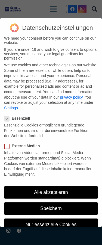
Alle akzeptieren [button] (51, 192)
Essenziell (19, 118)
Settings (11, 108)
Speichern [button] (51, 208)
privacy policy (71, 97)
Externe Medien (23, 146)
